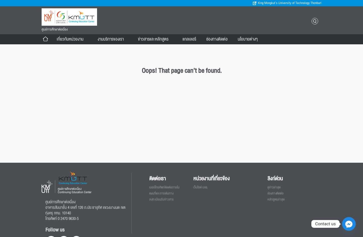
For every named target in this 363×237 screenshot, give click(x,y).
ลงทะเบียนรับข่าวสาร (161, 199)
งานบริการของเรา (113, 39)
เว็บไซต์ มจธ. (200, 187)
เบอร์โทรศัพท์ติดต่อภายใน (164, 187)
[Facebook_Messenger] (349, 224)
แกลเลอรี (189, 39)
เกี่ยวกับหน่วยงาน (72, 39)
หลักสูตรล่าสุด (276, 199)
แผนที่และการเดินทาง (161, 193)
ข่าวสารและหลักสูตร (155, 39)
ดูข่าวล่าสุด (274, 187)
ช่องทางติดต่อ (217, 39)
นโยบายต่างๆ (250, 39)
